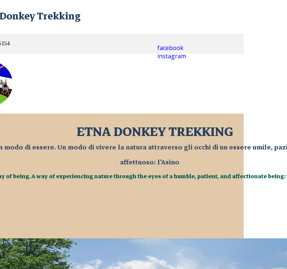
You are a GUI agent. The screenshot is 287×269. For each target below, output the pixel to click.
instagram (171, 56)
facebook (170, 48)
